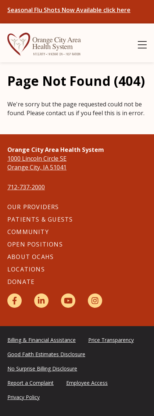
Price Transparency (111, 339)
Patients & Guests (40, 219)
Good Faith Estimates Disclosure (46, 354)
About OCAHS (30, 257)
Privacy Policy (23, 397)
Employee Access (87, 382)
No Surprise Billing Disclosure (42, 368)
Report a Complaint (30, 382)
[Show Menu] (142, 44)
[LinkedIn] (41, 300)
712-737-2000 (26, 187)
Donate (21, 282)
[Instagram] (95, 300)
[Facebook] (14, 300)
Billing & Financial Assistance (41, 339)
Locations (26, 269)
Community (28, 232)
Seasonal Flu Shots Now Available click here (68, 10)
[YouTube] (68, 300)
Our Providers (33, 207)
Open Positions (35, 244)
